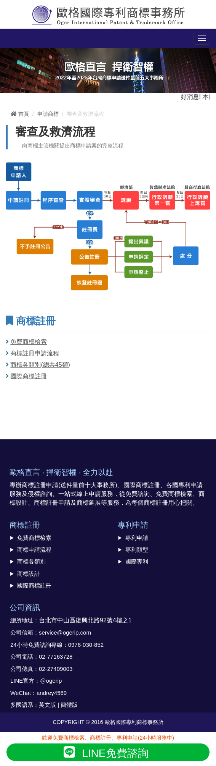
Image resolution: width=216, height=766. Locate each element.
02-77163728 (55, 656)
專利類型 (136, 549)
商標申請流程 (34, 549)
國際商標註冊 (28, 376)
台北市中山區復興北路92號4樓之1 (85, 620)
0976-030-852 (86, 644)
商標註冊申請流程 (34, 353)
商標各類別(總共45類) (40, 364)
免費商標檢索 (28, 341)
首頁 (20, 114)
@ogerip (51, 680)
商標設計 (28, 573)
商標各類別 (31, 561)
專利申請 (136, 537)
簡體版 (69, 704)
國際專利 (136, 561)
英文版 (47, 704)
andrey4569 (52, 693)
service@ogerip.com (65, 632)
